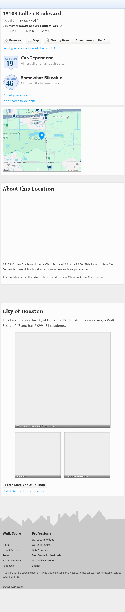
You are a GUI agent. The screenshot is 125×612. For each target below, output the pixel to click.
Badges (36, 565)
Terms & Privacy (12, 560)
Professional (42, 534)
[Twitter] (5, 539)
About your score (16, 95)
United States (11, 491)
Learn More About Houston (25, 485)
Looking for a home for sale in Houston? (27, 48)
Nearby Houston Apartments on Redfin (76, 40)
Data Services (40, 550)
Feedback (8, 565)
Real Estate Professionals (46, 555)
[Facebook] (11, 539)
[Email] (18, 539)
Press (6, 555)
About (6, 544)
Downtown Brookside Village (39, 25)
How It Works (10, 550)
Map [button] (33, 40)
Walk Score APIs (41, 544)
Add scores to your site (20, 101)
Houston (9, 20)
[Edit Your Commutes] (61, 25)
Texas (26, 491)
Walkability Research (44, 560)
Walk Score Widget (43, 539)
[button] (42, 135)
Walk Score (12, 534)
